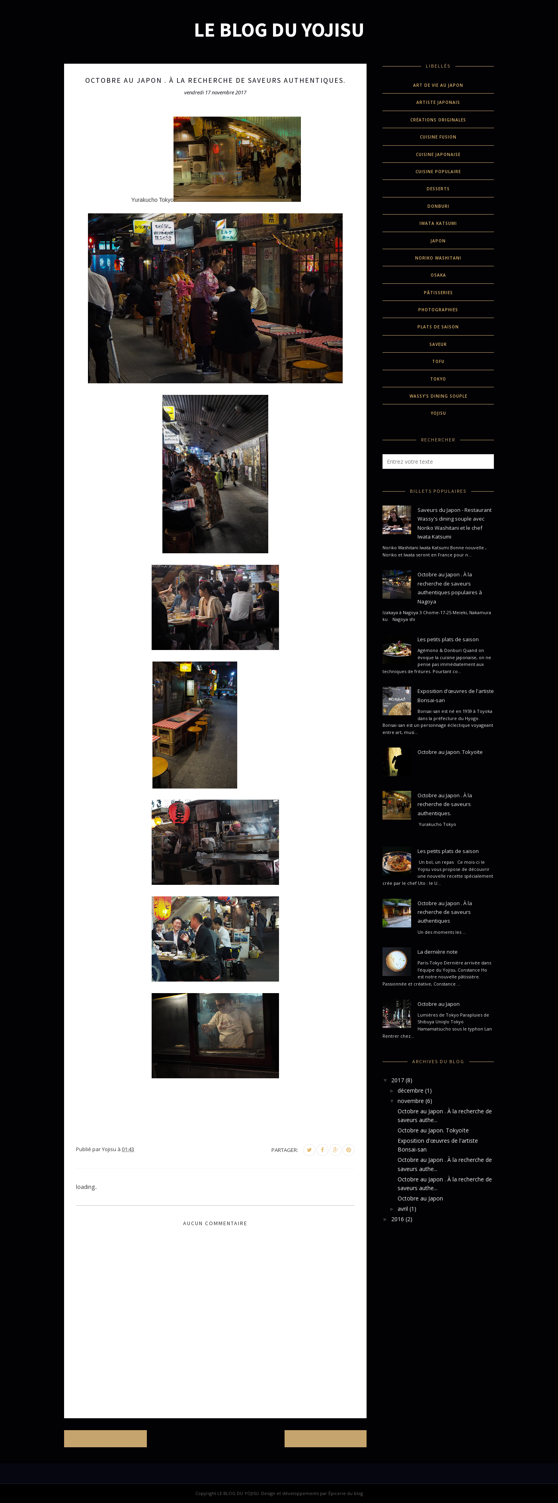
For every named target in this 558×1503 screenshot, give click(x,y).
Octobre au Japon (439, 1003)
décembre (410, 1090)
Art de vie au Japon (438, 85)
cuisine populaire (438, 171)
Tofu (438, 361)
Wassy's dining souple (438, 396)
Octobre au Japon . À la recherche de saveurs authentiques (445, 912)
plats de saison (438, 327)
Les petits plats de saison (448, 639)
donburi (438, 206)
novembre (411, 1101)
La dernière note (438, 951)
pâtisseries (438, 292)
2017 (397, 1080)
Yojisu (438, 413)
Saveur (438, 344)
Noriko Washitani (438, 258)
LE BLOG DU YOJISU (279, 29)
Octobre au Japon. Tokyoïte (450, 751)
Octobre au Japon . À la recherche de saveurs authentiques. (445, 804)
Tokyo (438, 379)
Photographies (438, 309)
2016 (397, 1219)
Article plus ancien (323, 1439)
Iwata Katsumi (438, 223)
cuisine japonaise (438, 154)
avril (403, 1208)
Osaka (438, 275)
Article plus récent (108, 1439)
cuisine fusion (438, 137)
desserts (438, 188)
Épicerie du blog (345, 1493)
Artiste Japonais (438, 102)
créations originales (438, 120)
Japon (438, 241)
